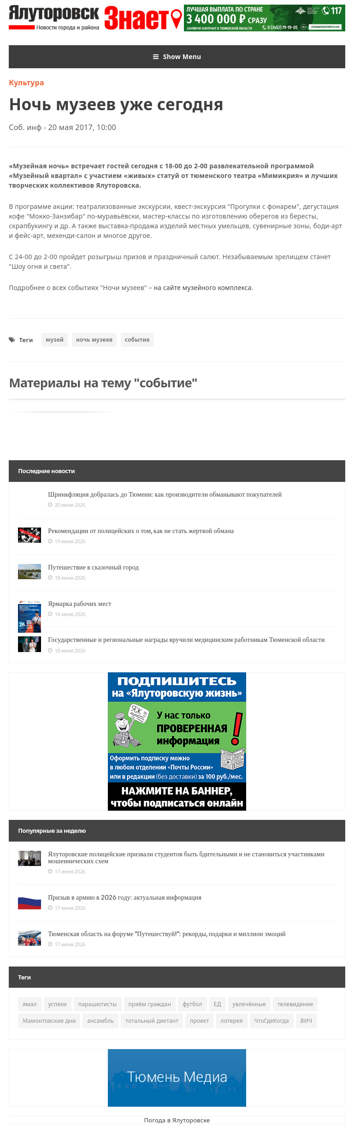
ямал (30, 1004)
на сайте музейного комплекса (203, 287)
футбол (192, 1004)
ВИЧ (307, 1021)
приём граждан (150, 1004)
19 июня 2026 (66, 541)
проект (199, 1021)
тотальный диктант (151, 1021)
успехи (57, 1004)
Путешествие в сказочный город (93, 566)
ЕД (217, 1004)
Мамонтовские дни (49, 1021)
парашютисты (97, 1004)
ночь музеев (94, 339)
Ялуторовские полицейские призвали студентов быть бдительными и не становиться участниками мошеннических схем (186, 857)
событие (137, 339)
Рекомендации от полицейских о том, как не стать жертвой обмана (141, 530)
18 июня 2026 (66, 577)
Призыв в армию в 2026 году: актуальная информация (124, 897)
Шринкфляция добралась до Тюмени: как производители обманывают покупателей (165, 494)
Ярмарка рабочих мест (80, 603)
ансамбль (100, 1021)
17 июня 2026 (66, 871)
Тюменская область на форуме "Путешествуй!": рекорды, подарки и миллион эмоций (167, 933)
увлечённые (249, 1004)
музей (55, 339)
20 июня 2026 (66, 504)
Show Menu (177, 56)
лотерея (231, 1021)
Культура (26, 82)
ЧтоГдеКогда (271, 1021)
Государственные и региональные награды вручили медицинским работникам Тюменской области (186, 639)
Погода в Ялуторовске (177, 1119)
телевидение (295, 1004)
